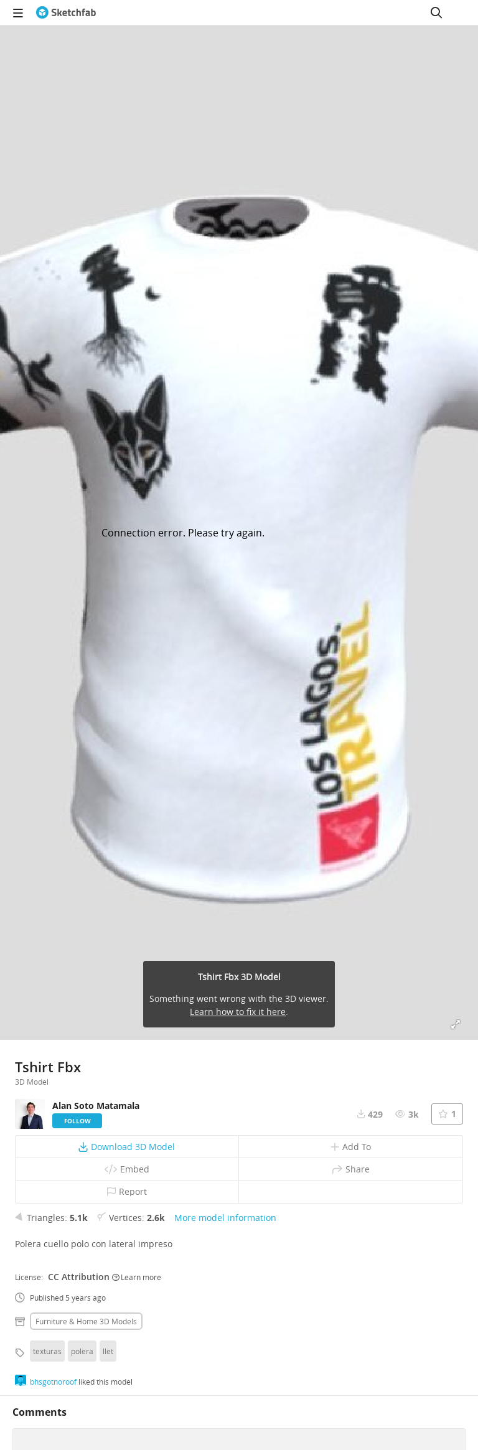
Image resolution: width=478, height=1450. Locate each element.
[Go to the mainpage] (66, 12)
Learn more (136, 1277)
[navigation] (18, 12)
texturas (47, 1351)
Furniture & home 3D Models (86, 1321)
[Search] (436, 12)
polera (82, 1351)
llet (108, 1351)
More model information (225, 1217)
